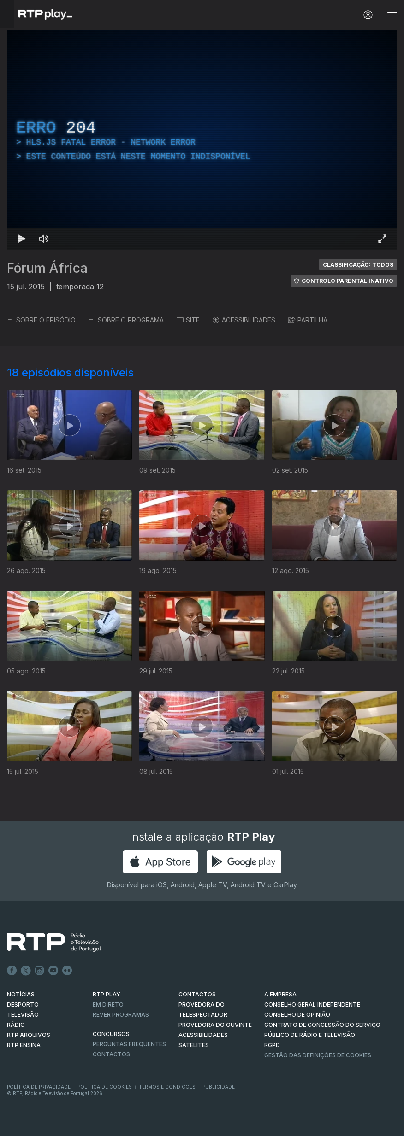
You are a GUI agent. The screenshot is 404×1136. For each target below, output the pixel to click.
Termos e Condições (167, 1086)
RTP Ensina (24, 1045)
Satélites (193, 1045)
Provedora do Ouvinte (215, 1024)
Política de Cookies (104, 1086)
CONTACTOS (197, 994)
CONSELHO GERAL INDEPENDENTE (312, 1004)
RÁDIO (16, 1024)
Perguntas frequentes (129, 1044)
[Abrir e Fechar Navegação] (392, 15)
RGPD (272, 1045)
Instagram (40, 971)
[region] (202, 140)
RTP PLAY (106, 994)
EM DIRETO (108, 1004)
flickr (67, 971)
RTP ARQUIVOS (28, 1034)
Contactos (111, 1054)
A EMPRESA (280, 994)
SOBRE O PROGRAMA (126, 320)
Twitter (26, 971)
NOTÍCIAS (21, 994)
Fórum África (47, 268)
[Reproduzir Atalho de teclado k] (22, 239)
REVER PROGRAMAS (121, 1014)
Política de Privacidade (39, 1086)
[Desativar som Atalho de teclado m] (44, 239)
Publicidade (218, 1086)
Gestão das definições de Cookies (317, 1055)
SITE (188, 320)
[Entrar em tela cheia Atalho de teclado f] (382, 239)
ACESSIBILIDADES (244, 320)
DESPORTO (23, 1004)
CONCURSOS (111, 1034)
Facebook (12, 971)
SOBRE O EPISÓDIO (41, 320)
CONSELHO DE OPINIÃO (297, 1014)
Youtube (53, 971)
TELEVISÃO (23, 1014)
